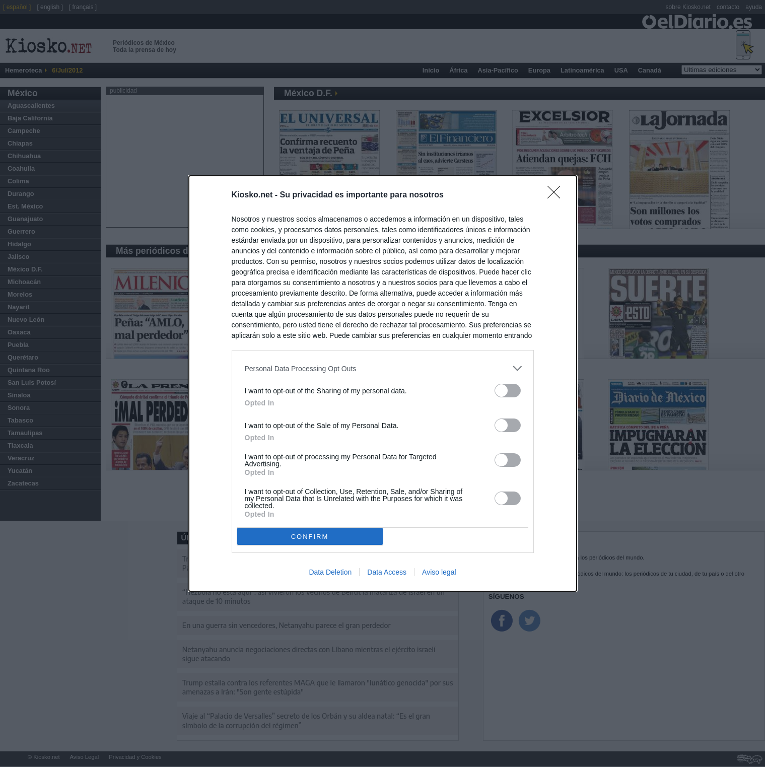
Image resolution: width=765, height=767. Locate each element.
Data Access (386, 572)
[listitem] (383, 368)
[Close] (557, 195)
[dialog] (383, 383)
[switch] (508, 390)
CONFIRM (310, 536)
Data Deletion (330, 572)
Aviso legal (439, 572)
